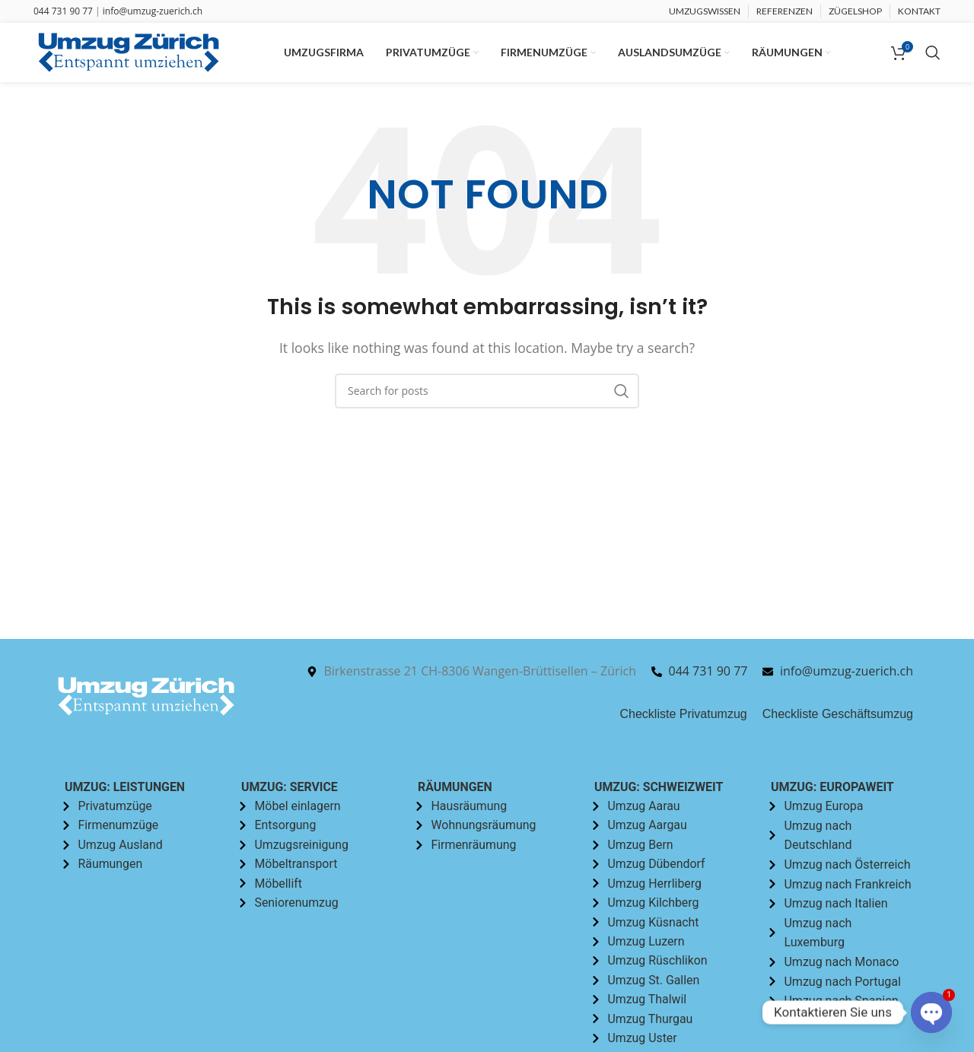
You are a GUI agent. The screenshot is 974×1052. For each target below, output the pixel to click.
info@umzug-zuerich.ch (152, 11)
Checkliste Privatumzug (683, 714)
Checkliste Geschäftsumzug (837, 714)
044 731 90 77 (63, 11)
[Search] (933, 53)
